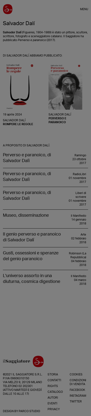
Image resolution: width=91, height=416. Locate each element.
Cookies (76, 374)
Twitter (76, 401)
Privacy (54, 409)
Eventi (52, 403)
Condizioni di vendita (78, 382)
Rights (53, 386)
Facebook (77, 389)
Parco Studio (29, 411)
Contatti (54, 380)
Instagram (78, 395)
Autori (53, 397)
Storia (53, 374)
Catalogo (55, 391)
